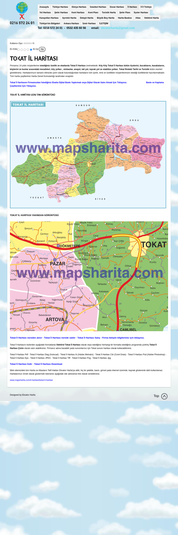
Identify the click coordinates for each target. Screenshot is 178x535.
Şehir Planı (124, 12)
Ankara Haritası (71, 23)
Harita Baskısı (125, 18)
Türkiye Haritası (60, 7)
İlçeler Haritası (141, 12)
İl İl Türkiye (146, 7)
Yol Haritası (45, 12)
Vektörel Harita (151, 18)
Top (156, 396)
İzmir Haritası (89, 23)
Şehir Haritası (61, 12)
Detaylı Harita (86, 18)
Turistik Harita (109, 12)
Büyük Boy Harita (105, 18)
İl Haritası (132, 7)
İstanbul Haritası (98, 7)
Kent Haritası (78, 12)
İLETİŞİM (103, 23)
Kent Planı (93, 12)
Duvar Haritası (117, 7)
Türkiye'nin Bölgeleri (49, 23)
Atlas (137, 18)
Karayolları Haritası (48, 18)
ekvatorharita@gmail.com (118, 27)
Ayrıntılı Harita (69, 18)
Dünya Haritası (79, 7)
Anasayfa (44, 7)
